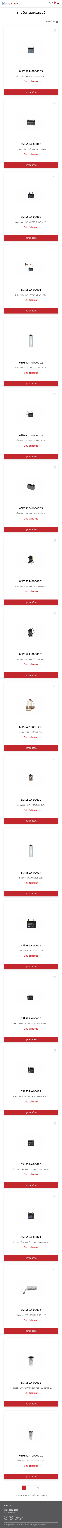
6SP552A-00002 (31, 144)
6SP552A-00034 (31, 1310)
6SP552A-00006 (31, 290)
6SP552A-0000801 (31, 581)
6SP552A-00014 (31, 873)
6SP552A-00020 (31, 1018)
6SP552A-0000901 (31, 654)
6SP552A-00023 (31, 1164)
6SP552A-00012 (31, 800)
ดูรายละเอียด (31, 92)
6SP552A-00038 (31, 1383)
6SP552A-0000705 (31, 508)
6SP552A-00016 (31, 945)
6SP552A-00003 (31, 217)
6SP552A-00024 (31, 1237)
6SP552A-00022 (31, 1091)
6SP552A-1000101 (31, 1455)
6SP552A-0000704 (31, 435)
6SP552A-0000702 (31, 362)
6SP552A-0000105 (31, 71)
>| (38, 1487)
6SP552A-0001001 (31, 727)
